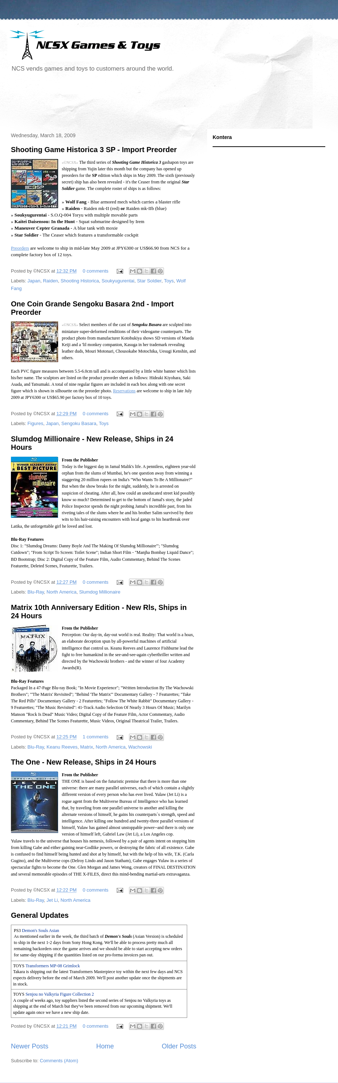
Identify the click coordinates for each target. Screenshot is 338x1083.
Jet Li (52, 900)
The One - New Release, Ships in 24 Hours (83, 762)
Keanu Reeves (62, 747)
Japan (34, 280)
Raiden (50, 280)
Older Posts (179, 1046)
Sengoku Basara (78, 423)
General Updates (40, 915)
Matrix (86, 747)
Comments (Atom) (59, 1060)
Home (105, 1046)
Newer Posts (29, 1046)
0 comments (96, 271)
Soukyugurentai (117, 280)
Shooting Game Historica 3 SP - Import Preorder (94, 150)
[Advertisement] (139, 103)
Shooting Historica (80, 280)
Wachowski (140, 747)
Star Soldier (149, 280)
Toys (169, 280)
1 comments (96, 736)
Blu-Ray (36, 592)
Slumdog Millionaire (99, 592)
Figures (35, 423)
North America (61, 592)
